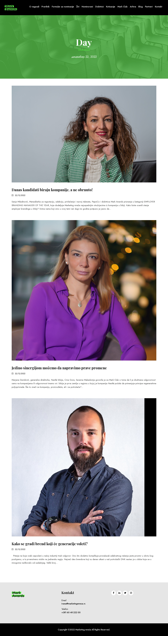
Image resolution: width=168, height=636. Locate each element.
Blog (140, 6)
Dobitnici (99, 6)
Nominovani (87, 6)
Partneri (149, 6)
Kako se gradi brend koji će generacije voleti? (50, 543)
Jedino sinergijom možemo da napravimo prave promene (59, 367)
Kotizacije (110, 6)
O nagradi (34, 6)
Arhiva (133, 6)
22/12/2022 (20, 195)
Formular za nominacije (63, 6)
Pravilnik (45, 6)
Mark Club (122, 6)
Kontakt (158, 6)
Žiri (77, 6)
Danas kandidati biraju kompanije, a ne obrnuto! (52, 189)
